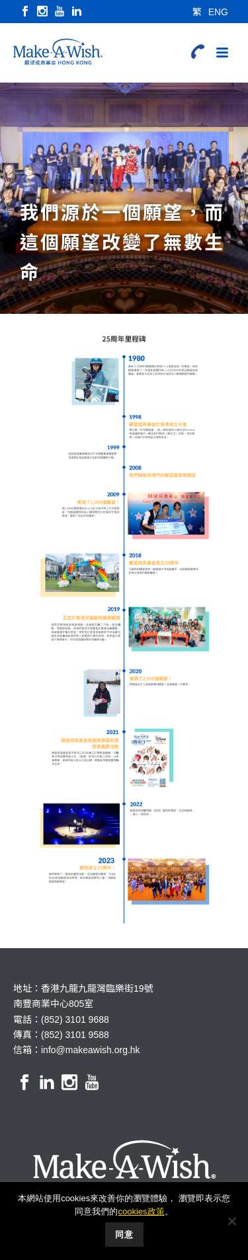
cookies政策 (141, 1211)
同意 (124, 1235)
